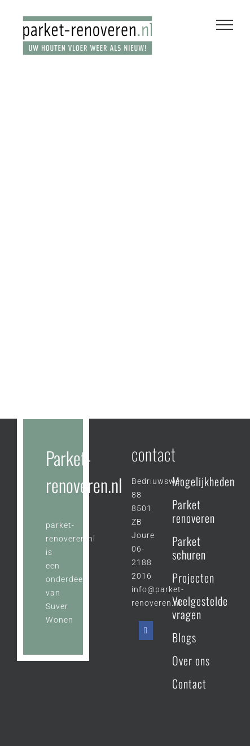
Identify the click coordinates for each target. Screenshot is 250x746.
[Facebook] (146, 630)
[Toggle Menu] (225, 25)
